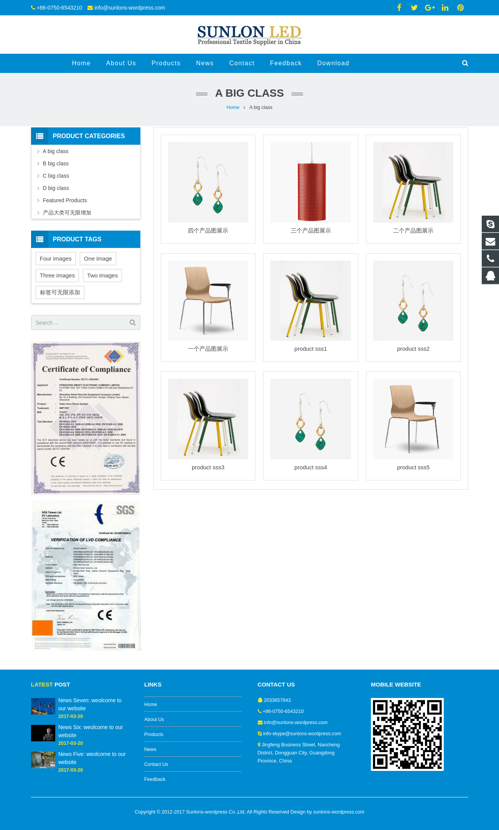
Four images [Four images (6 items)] (56, 258)
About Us (154, 719)
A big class (56, 151)
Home (233, 107)
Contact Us (156, 764)
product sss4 (311, 467)
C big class (56, 176)
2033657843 (277, 700)
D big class (56, 188)
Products (153, 734)
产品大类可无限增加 (67, 213)
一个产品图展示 (208, 348)
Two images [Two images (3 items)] (102, 275)
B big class (56, 163)
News (150, 749)
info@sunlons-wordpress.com (129, 8)
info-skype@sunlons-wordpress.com (302, 733)
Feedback (154, 779)
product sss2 (413, 348)
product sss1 (311, 348)
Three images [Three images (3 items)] (57, 275)
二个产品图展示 (413, 230)
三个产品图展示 (311, 230)
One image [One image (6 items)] (98, 258)
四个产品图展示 (208, 230)
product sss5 (413, 467)
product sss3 (208, 467)
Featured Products (65, 200)
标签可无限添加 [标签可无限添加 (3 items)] (60, 292)
